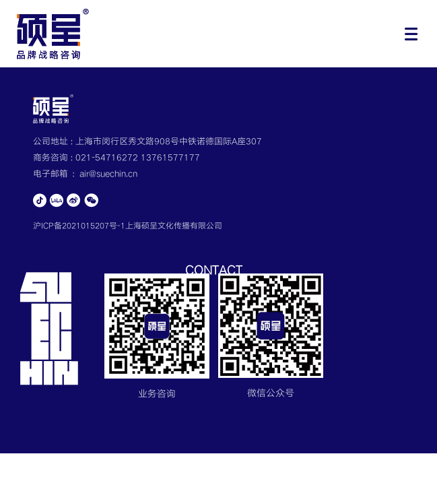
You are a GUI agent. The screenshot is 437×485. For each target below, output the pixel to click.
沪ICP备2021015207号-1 (79, 226)
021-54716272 (108, 157)
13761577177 (170, 157)
